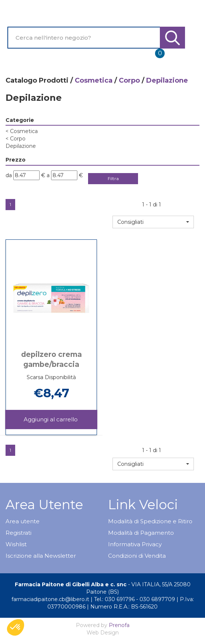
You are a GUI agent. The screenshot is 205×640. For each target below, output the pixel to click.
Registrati (18, 532)
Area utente (23, 521)
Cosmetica (93, 80)
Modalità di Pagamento (141, 532)
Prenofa (119, 625)
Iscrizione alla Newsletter (41, 555)
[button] (153, 222)
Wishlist (16, 544)
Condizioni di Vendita (137, 555)
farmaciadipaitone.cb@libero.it (50, 599)
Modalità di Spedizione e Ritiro (150, 521)
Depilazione (21, 146)
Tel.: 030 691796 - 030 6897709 (134, 599)
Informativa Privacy (135, 544)
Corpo (129, 80)
